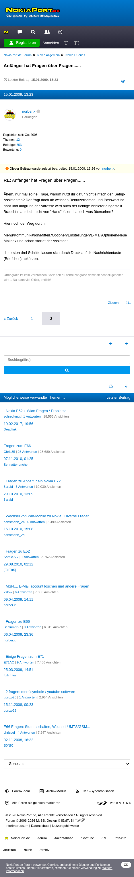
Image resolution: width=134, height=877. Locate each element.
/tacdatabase (63, 838)
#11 (128, 302)
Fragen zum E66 (17, 446)
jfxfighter (10, 675)
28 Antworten (27, 451)
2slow (8, 592)
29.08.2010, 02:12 (18, 564)
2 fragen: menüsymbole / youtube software (40, 692)
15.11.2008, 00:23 (18, 704)
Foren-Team (17, 791)
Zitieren (113, 302)
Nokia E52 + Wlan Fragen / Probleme (36, 411)
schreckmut (12, 416)
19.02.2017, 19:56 (18, 424)
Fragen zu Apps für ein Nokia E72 (33, 481)
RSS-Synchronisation (95, 791)
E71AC (9, 662)
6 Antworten (24, 486)
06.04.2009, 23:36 (18, 634)
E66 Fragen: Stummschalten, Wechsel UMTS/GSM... (47, 727)
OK (126, 864)
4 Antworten (26, 732)
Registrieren (22, 42)
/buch (28, 849)
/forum (42, 838)
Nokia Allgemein (48, 55)
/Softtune (87, 838)
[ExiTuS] (10, 569)
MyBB (40, 820)
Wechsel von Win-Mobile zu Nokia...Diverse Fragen (48, 516)
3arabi (8, 486)
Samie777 (11, 557)
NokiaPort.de (17, 838)
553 (19, 144)
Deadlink (10, 429)
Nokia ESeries (75, 55)
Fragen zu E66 (18, 621)
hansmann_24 (14, 522)
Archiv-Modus (53, 791)
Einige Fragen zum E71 (25, 656)
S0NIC (8, 745)
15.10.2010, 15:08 (18, 529)
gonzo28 (10, 697)
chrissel (9, 732)
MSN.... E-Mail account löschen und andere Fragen (47, 586)
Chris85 (9, 451)
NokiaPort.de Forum (18, 55)
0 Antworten (36, 522)
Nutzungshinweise (65, 825)
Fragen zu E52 (18, 551)
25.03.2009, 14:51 (18, 669)
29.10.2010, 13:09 (18, 494)
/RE (104, 838)
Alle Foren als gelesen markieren (32, 803)
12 (18, 139)
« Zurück (11, 318)
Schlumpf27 (12, 627)
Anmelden (50, 42)
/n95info (120, 838)
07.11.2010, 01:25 (18, 459)
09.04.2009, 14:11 (18, 599)
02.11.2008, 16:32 (18, 740)
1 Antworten (32, 416)
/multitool (10, 849)
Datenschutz (40, 825)
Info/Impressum (16, 825)
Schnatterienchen (17, 464)
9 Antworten (32, 627)
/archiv (44, 849)
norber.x (28, 111)
